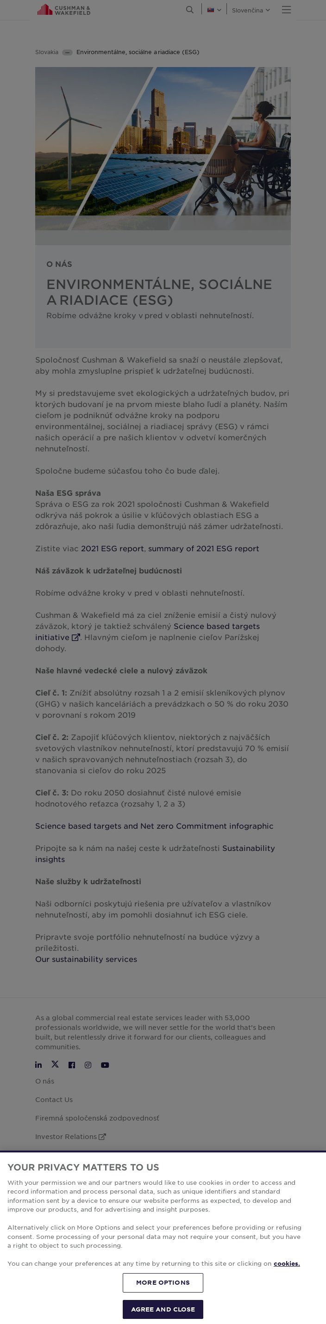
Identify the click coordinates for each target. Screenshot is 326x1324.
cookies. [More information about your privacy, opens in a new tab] (287, 1272)
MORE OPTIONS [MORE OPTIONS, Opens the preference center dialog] (163, 1291)
